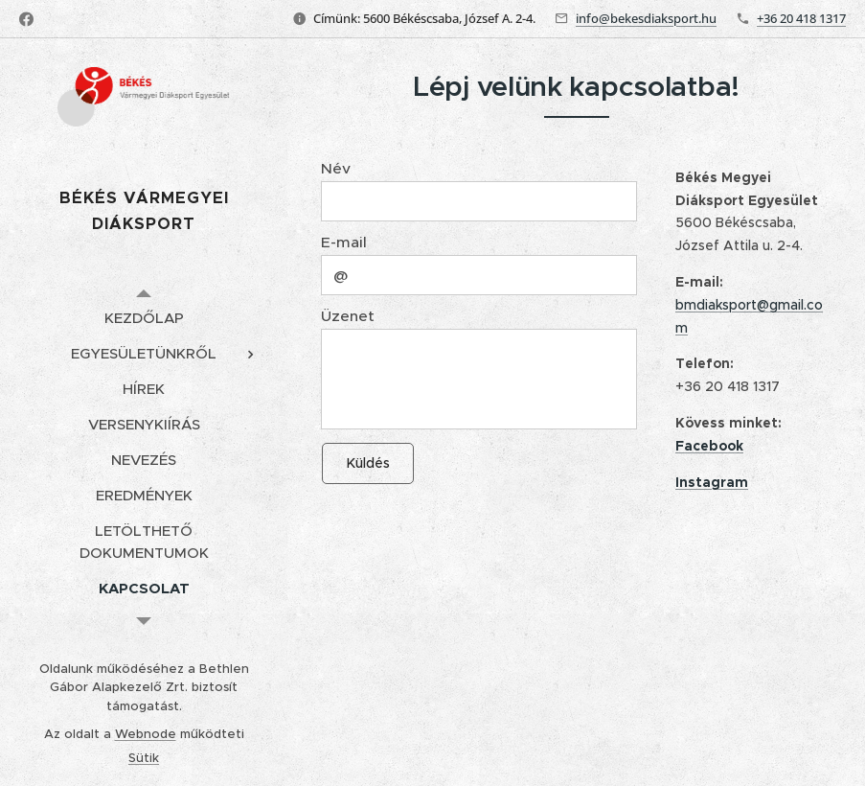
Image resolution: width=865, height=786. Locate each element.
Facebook (709, 444)
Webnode (145, 734)
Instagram (711, 481)
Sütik (143, 758)
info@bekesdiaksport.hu (646, 18)
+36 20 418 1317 (801, 18)
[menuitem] (144, 318)
